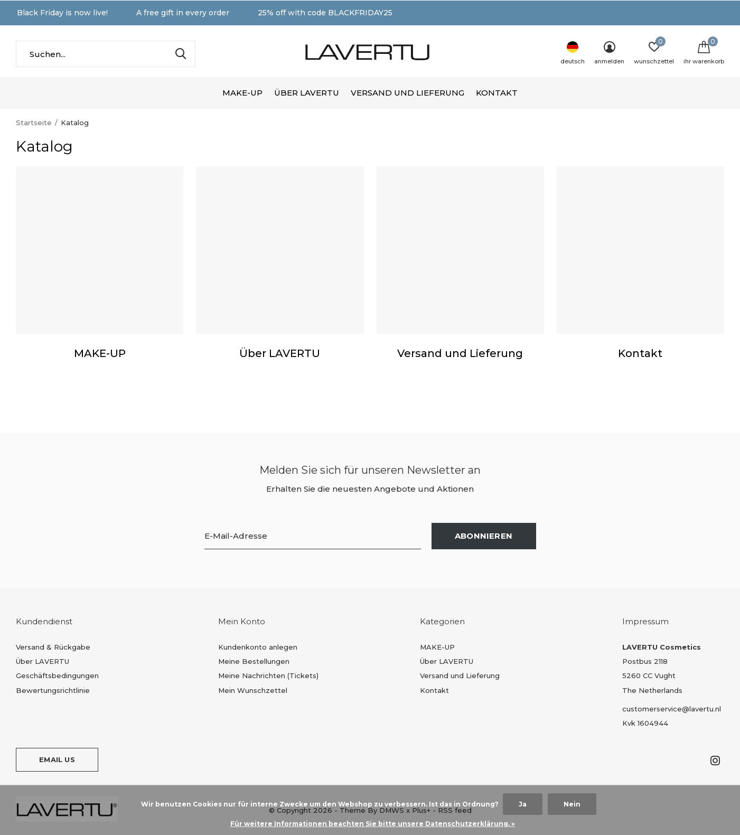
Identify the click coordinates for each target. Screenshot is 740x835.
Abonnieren (483, 536)
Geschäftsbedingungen (57, 675)
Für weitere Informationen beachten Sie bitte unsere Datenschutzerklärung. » (372, 824)
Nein (572, 804)
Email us (56, 759)
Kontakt (497, 93)
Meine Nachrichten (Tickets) (268, 675)
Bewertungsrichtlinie (53, 690)
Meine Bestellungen (253, 661)
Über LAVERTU (306, 93)
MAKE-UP (242, 93)
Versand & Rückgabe (53, 647)
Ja (523, 804)
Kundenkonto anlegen (257, 647)
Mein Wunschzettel (252, 690)
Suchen (180, 54)
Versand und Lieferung (407, 93)
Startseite (34, 122)
